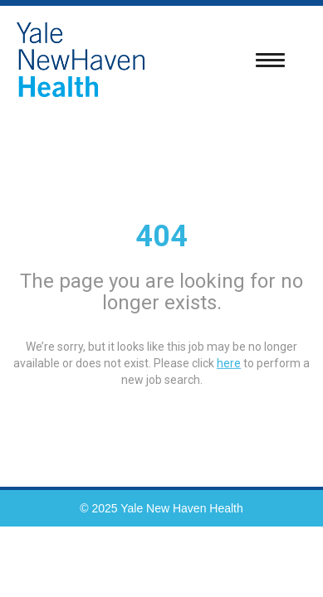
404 (161, 236)
